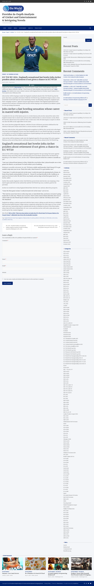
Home (4, 28)
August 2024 (66, 209)
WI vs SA (65, 520)
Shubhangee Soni (59, 576)
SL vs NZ (65, 485)
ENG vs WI (66, 321)
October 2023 (66, 228)
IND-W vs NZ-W (67, 392)
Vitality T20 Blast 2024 (68, 508)
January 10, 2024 (74, 576)
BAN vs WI (66, 292)
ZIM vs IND (66, 532)
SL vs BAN (66, 479)
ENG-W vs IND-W (67, 323)
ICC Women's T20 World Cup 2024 (72, 354)
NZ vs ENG (66, 429)
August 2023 (66, 232)
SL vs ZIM (65, 491)
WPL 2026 (66, 526)
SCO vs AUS (66, 474)
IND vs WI (65, 383)
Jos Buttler (4, 219)
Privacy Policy (38, 28)
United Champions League (70, 505)
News (64, 423)
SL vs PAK (65, 487)
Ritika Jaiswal (35, 575)
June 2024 (65, 213)
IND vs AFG (66, 371)
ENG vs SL (66, 319)
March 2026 (66, 172)
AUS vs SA (65, 274)
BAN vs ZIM (66, 294)
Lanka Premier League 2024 (70, 414)
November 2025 (67, 180)
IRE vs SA (65, 406)
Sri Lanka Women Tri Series (70, 495)
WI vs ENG (66, 516)
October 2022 (66, 244)
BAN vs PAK (66, 284)
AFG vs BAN (66, 251)
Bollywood (66, 299)
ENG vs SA (66, 317)
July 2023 (65, 234)
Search (65, 37)
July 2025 (65, 188)
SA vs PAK (65, 462)
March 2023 (66, 240)
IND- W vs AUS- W (68, 385)
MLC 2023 (65, 416)
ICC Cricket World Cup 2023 (70, 340)
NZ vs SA (65, 433)
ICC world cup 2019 (34, 218)
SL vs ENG (66, 481)
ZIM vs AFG (66, 530)
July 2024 (65, 211)
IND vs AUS (66, 373)
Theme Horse (60, 583)
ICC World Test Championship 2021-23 (73, 358)
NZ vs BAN (66, 427)
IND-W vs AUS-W (67, 388)
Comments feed (67, 549)
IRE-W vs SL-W (67, 412)
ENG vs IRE (66, 311)
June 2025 (65, 190)
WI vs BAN (66, 514)
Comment (5, 240)
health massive (67, 93)
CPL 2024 (65, 301)
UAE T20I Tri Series (68, 497)
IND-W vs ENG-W (67, 390)
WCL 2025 (65, 510)
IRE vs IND (66, 402)
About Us (30, 28)
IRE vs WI (65, 408)
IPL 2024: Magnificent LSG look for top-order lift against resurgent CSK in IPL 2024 (45, 226)
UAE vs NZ (65, 499)
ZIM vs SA (65, 537)
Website (4, 272)
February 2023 (67, 242)
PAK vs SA (65, 450)
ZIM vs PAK (66, 536)
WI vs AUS (65, 512)
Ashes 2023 (66, 257)
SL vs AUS (65, 478)
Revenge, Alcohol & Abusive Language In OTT (75, 99)
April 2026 (66, 170)
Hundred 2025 (67, 334)
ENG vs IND (66, 309)
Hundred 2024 (67, 332)
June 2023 (65, 236)
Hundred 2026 (67, 336)
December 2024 (67, 201)
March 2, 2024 (51, 576)
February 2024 (67, 221)
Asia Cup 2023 (66, 261)
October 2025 (66, 182)
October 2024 (66, 205)
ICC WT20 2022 (41, 218)
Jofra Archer (18, 87)
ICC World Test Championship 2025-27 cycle (74, 361)
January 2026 (66, 176)
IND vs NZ (65, 379)
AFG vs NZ (66, 253)
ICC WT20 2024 (48, 218)
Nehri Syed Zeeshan (68, 75)
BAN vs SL (66, 290)
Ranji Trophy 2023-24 (68, 456)
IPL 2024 (65, 394)
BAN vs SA (66, 286)
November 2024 (67, 203)
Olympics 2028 (67, 439)
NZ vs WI (65, 437)
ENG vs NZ (66, 313)
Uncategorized (67, 503)
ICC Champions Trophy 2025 (70, 338)
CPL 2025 (65, 303)
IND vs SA (65, 381)
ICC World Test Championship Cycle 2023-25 (74, 363)
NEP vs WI (66, 419)
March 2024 (66, 219)
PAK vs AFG (66, 441)
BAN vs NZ (66, 282)
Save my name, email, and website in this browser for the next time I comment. (24, 279)
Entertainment (22, 28)
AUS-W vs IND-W (67, 278)
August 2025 (66, 186)
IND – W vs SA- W (67, 369)
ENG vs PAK (66, 315)
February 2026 (67, 174)
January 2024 (66, 222)
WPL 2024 (66, 522)
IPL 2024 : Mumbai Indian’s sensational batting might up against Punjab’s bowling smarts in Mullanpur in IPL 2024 (17, 227)
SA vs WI (65, 466)
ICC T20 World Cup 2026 (69, 350)
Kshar (11, 575)
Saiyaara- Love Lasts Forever (10, 573)
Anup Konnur (12, 82)
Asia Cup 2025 (66, 265)
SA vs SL (65, 464)
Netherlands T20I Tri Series (70, 421)
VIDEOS (15, 28)
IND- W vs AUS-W (67, 387)
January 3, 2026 (5, 575)
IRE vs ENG (66, 400)
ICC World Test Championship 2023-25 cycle (74, 359)
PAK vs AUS (66, 443)
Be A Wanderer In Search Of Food (35, 573)
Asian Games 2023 (68, 267)
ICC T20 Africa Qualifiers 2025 (71, 346)
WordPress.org (67, 551)
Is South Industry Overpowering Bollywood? (74, 97)
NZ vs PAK (66, 431)
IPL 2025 (65, 396)
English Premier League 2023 (70, 325)
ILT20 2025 (66, 367)
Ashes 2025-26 (67, 259)
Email (4, 265)
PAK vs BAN (66, 445)
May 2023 (65, 238)
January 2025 (66, 199)
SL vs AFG (65, 476)
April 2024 (66, 217)
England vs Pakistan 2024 (23, 218)
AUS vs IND (66, 270)
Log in (65, 545)
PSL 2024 (65, 454)
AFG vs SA (66, 255)
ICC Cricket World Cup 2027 (70, 342)
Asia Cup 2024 (67, 263)
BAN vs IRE (66, 280)
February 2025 (67, 197)
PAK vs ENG (66, 447)
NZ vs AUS (65, 425)
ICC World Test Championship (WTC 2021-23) (74, 356)
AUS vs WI (65, 276)
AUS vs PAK (66, 272)
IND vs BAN (66, 375)
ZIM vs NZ (65, 534)
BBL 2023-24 (66, 296)
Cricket (10, 28)
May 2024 (65, 215)
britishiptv (66, 86)
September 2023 (67, 230)
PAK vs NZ (66, 448)
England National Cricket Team (11, 218)
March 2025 (66, 195)
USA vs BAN (66, 507)
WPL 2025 (65, 524)
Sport (64, 493)
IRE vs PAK (66, 404)
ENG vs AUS (66, 307)
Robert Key (10, 219)
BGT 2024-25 (66, 297)
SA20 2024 (66, 468)
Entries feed (66, 547)
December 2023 (67, 224)
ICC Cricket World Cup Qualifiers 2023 (73, 344)
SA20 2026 (66, 472)
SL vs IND (65, 483)
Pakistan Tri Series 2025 (69, 452)
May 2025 (65, 192)
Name (4, 259)
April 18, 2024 (5, 82)
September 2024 (67, 207)
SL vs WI (65, 489)
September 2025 (67, 184)
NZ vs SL (65, 435)
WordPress (75, 583)
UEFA (64, 501)
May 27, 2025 (28, 575)
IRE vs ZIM (66, 410)
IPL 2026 (65, 398)
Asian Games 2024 (68, 269)
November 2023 (67, 226)
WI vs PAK (65, 518)
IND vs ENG (66, 377)
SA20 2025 (66, 470)
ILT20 (64, 365)
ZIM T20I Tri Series (68, 528)
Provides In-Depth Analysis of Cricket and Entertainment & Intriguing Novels (19, 17)
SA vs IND (65, 460)
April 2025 (66, 193)
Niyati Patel (66, 80)
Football (65, 329)
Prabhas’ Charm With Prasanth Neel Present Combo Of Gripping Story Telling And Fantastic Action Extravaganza (81, 575)
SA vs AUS (65, 458)
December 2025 (67, 178)
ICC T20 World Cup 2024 (12, 74)
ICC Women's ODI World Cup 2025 (72, 352)
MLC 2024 (66, 418)
